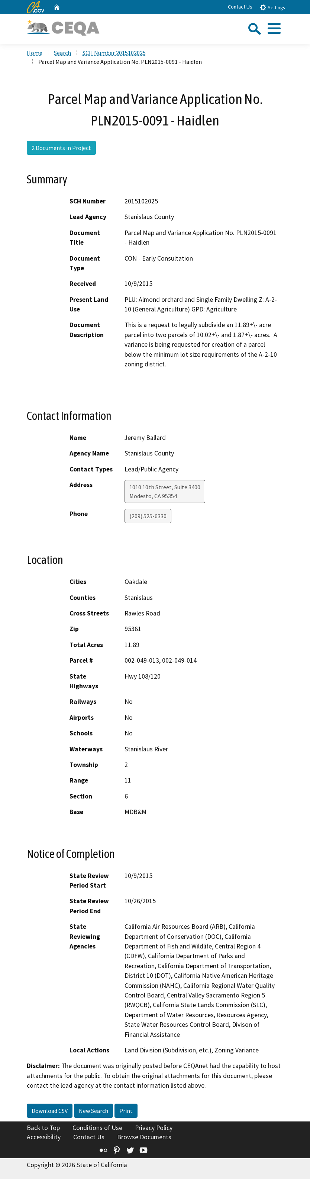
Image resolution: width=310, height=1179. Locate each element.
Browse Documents (144, 1137)
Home (34, 52)
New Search (93, 1110)
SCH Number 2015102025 (114, 52)
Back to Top (43, 1128)
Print (126, 1110)
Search (62, 52)
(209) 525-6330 (148, 516)
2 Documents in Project (61, 147)
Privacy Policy (153, 1128)
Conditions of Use (97, 1128)
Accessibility (44, 1137)
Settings (272, 7)
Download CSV (50, 1110)
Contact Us (240, 6)
